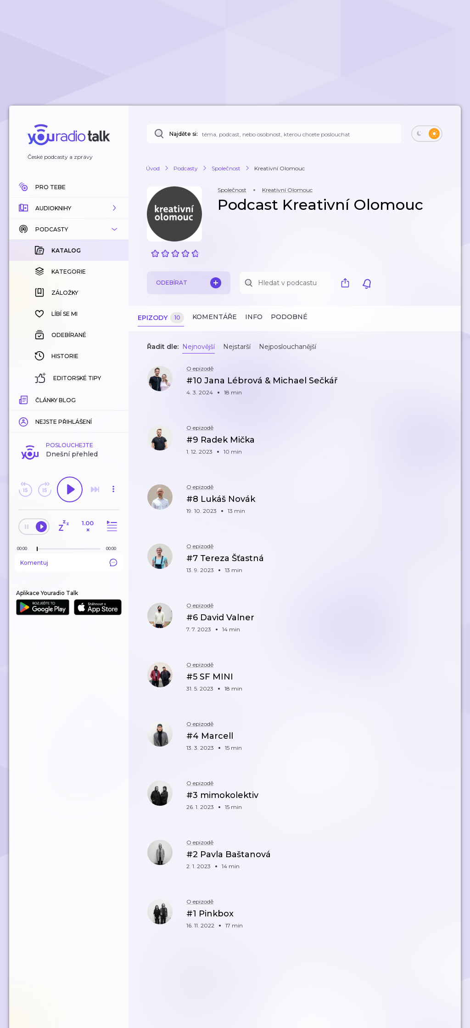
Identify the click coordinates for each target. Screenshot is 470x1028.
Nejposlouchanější (287, 347)
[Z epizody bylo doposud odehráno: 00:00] (24, 398)
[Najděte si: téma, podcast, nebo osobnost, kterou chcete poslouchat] (274, 133)
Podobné (289, 317)
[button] (69, 208)
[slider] (37, 399)
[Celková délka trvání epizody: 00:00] (113, 398)
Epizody (161, 318)
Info (254, 317)
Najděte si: (183, 133)
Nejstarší (237, 347)
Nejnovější (198, 347)
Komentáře (214, 317)
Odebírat (188, 282)
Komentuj (69, 413)
